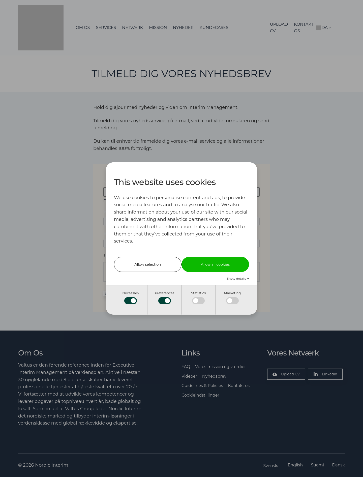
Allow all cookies (215, 264)
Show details (237, 278)
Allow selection (147, 264)
